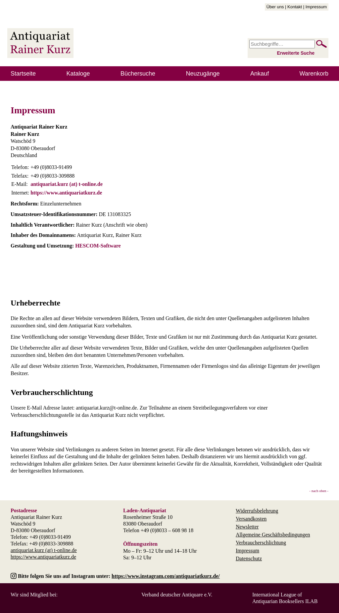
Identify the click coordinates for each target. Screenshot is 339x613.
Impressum (316, 6)
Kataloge (78, 73)
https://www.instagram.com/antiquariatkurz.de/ (166, 576)
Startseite (23, 73)
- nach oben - (318, 491)
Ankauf (259, 73)
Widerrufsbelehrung (257, 511)
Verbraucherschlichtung (261, 542)
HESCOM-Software (98, 246)
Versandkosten (251, 519)
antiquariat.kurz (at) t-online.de (66, 184)
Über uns (275, 6)
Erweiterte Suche (296, 53)
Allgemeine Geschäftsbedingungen (273, 534)
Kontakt (294, 6)
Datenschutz (249, 558)
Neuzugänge (203, 73)
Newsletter (247, 526)
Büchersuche (138, 73)
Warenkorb (314, 73)
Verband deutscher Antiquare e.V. (176, 594)
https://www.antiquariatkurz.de (66, 192)
